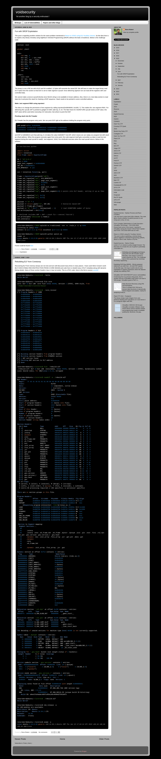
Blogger (84, 751)
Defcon (116, 155)
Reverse (116, 109)
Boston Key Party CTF (121, 131)
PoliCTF (116, 160)
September (121, 66)
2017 (117, 53)
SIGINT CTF (118, 165)
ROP (115, 116)
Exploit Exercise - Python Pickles (124, 243)
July (119, 69)
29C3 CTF (117, 173)
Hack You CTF (118, 124)
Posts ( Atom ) (27, 743)
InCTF (116, 158)
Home (62, 739)
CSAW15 (117, 121)
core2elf (95, 270)
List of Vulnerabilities (32, 23)
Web (115, 205)
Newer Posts (20, 739)
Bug (115, 143)
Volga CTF (117, 148)
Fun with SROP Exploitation (26, 31)
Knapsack (117, 195)
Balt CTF (116, 180)
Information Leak (119, 190)
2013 (117, 91)
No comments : (43, 732)
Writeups (18, 23)
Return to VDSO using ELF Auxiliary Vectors (80, 35)
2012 (117, 94)
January (120, 85)
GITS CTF (117, 187)
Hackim (116, 119)
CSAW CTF (117, 182)
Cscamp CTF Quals (120, 126)
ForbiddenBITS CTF (120, 185)
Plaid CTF (117, 138)
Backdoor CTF (118, 177)
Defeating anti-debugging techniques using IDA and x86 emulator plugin (133, 252)
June (119, 71)
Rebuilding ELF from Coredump (28, 262)
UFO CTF (117, 200)
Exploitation (23, 252)
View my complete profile (131, 32)
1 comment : (43, 249)
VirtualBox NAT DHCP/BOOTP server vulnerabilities (130, 275)
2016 (117, 56)
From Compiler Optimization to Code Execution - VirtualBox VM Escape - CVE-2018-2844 (129, 224)
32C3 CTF (117, 151)
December (121, 61)
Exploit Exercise (119, 114)
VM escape (117, 202)
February (120, 82)
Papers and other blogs (51, 23)
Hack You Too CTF (119, 136)
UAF (115, 168)
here (31, 245)
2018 (117, 50)
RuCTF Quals (118, 197)
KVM (115, 192)
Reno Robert (25, 249)
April (119, 80)
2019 (117, 47)
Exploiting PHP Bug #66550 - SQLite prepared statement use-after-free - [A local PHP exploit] (128, 265)
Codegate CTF (118, 133)
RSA (115, 141)
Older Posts (104, 739)
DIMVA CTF (117, 153)
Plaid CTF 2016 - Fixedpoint (122, 296)
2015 (117, 58)
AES (115, 175)
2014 (117, 88)
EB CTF (116, 146)
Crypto (116, 104)
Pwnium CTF (118, 163)
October (120, 63)
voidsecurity (25, 12)
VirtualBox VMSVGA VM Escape (132, 305)
